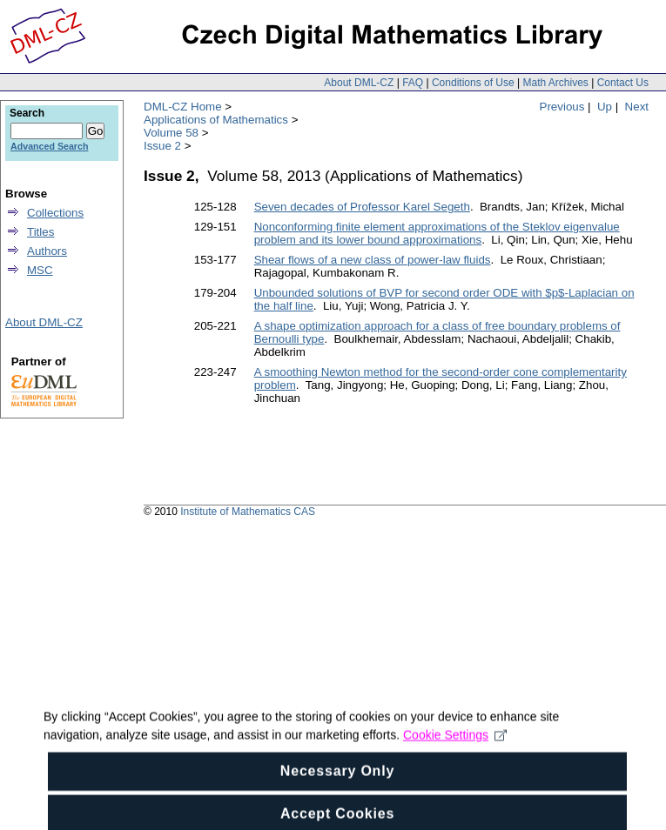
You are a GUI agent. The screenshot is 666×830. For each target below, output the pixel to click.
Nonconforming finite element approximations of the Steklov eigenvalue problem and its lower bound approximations (437, 233)
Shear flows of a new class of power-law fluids (372, 259)
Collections (55, 212)
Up (604, 106)
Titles (40, 231)
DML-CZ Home (183, 106)
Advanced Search (49, 146)
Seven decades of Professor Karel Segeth (362, 206)
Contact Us (623, 83)
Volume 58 (171, 132)
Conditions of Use (473, 83)
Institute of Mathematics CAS (247, 511)
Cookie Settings (455, 747)
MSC (40, 270)
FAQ (412, 83)
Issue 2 (162, 145)
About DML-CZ (359, 83)
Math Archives (555, 83)
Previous (562, 106)
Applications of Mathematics (216, 119)
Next (637, 106)
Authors (47, 251)
